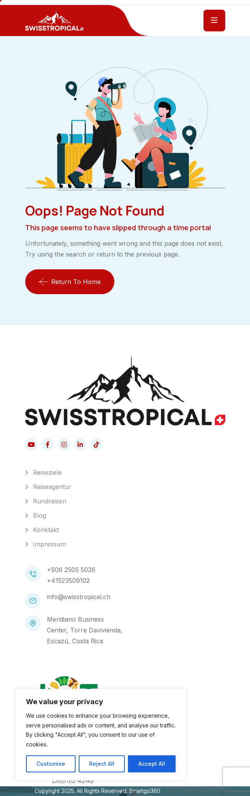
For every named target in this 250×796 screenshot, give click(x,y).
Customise (50, 763)
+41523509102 (68, 580)
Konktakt (46, 530)
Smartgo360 (144, 790)
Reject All (101, 763)
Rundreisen (49, 501)
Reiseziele (47, 472)
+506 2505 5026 (71, 570)
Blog (39, 515)
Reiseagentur (52, 487)
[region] (101, 734)
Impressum (49, 544)
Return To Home (70, 281)
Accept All (151, 763)
